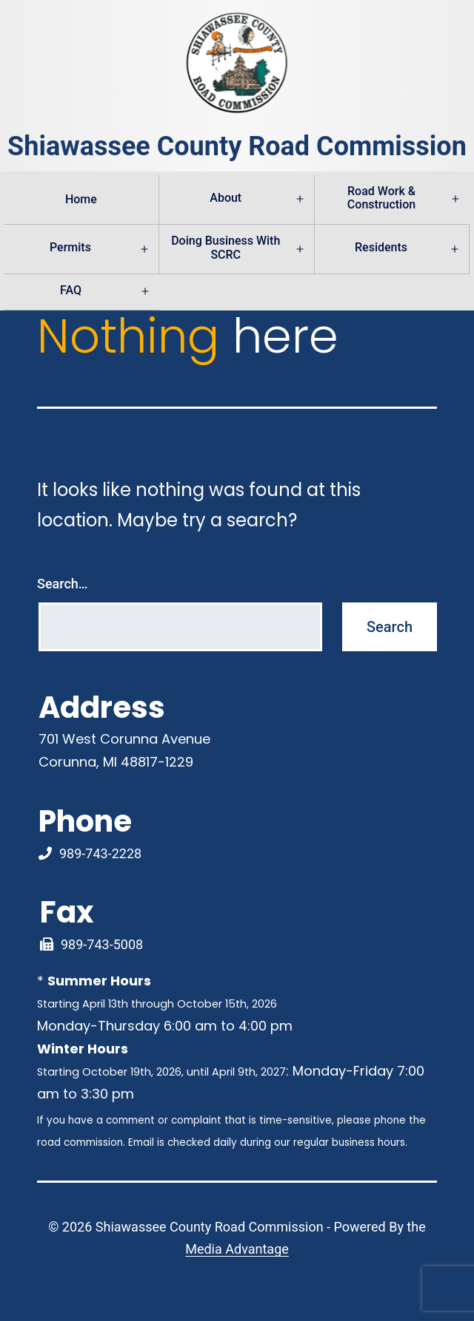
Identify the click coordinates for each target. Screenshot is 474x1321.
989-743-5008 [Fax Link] (102, 944)
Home (81, 199)
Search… (62, 583)
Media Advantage (237, 1249)
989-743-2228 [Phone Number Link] (100, 853)
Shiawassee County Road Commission (237, 146)
